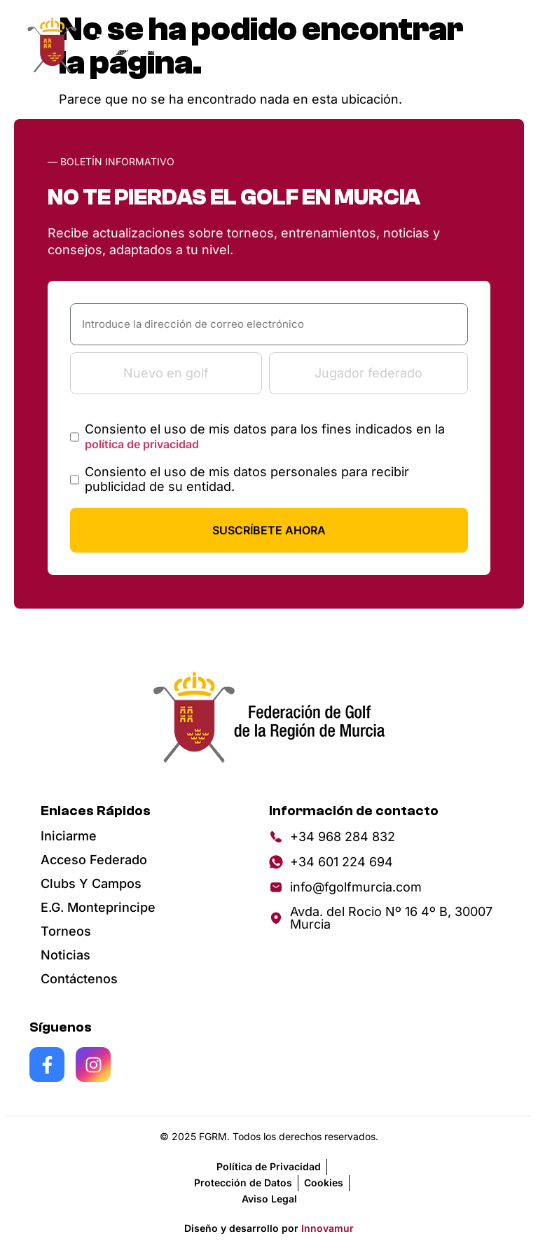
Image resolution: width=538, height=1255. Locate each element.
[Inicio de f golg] (52, 46)
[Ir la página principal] (269, 717)
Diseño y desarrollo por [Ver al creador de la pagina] (269, 1228)
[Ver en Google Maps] (389, 918)
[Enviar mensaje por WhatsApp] (389, 862)
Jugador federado (368, 373)
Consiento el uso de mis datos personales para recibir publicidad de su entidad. (247, 479)
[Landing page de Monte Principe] (126, 46)
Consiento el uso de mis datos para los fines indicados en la (265, 436)
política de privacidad (142, 444)
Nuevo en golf (166, 373)
